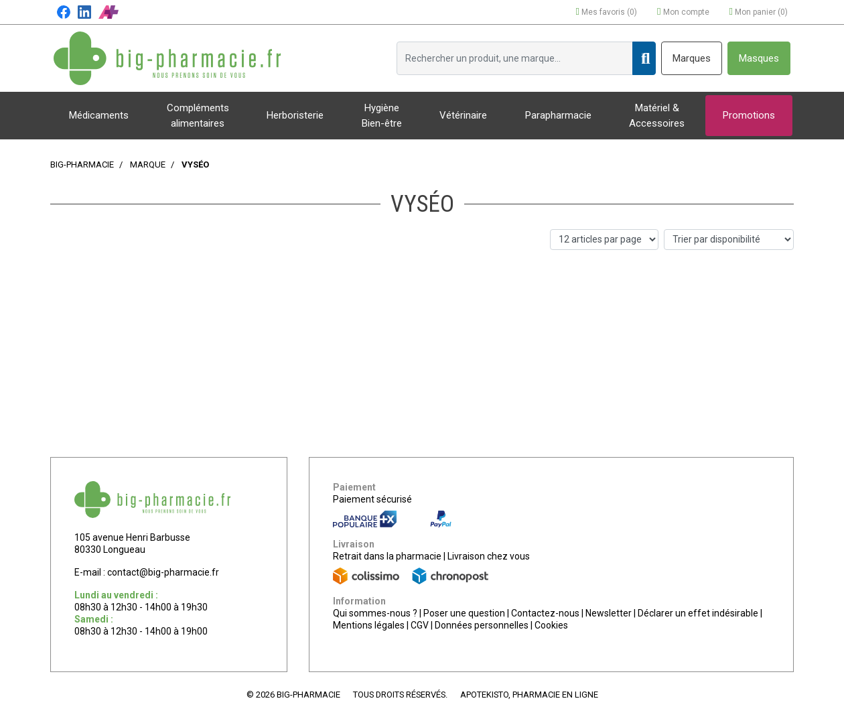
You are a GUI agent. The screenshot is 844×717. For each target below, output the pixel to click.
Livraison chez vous (488, 556)
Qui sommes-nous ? (375, 613)
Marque (147, 164)
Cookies (551, 625)
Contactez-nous (545, 613)
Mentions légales (369, 625)
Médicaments (99, 115)
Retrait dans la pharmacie (387, 556)
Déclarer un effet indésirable (698, 613)
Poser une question (464, 613)
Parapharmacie (558, 115)
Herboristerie (295, 115)
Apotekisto (529, 695)
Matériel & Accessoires (657, 115)
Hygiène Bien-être (382, 115)
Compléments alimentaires (198, 115)
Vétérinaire (463, 115)
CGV (420, 625)
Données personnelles (482, 625)
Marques (692, 58)
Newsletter (608, 613)
